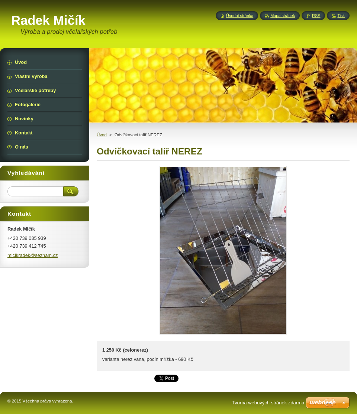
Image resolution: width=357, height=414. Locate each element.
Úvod (102, 135)
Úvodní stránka (239, 15)
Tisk (341, 15)
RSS (316, 15)
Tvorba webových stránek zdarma (268, 402)
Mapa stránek (282, 15)
